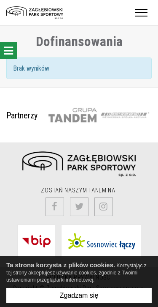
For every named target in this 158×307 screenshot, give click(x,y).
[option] (72, 115)
